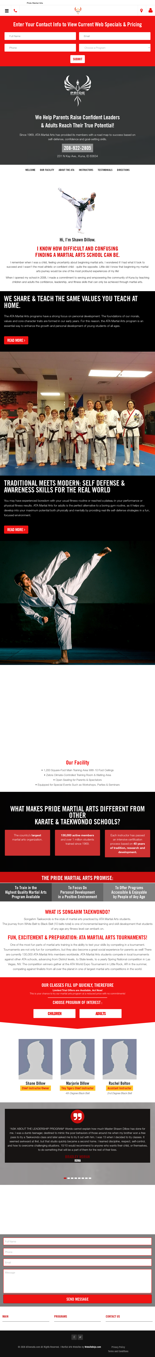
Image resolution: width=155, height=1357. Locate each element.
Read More (16, 340)
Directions (123, 170)
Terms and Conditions (118, 1351)
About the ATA (66, 170)
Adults (101, 1013)
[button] (78, 11)
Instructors (86, 170)
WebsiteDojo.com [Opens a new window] (93, 1346)
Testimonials (105, 170)
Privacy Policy (118, 1347)
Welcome (30, 170)
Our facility (47, 170)
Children (54, 1013)
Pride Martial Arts (35, 3)
